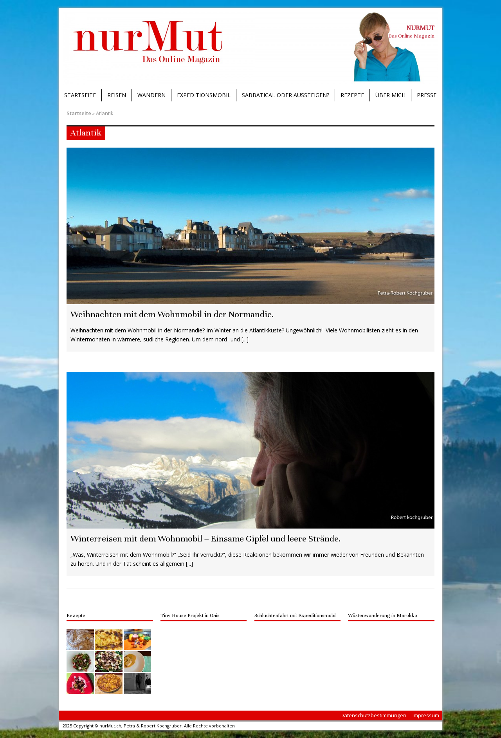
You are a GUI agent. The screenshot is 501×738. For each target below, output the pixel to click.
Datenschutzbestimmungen (373, 715)
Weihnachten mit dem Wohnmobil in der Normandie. (172, 314)
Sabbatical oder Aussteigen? (285, 95)
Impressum (426, 715)
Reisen (116, 95)
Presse (426, 95)
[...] (245, 339)
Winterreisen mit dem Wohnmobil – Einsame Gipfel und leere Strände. (205, 538)
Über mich (390, 95)
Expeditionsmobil (204, 95)
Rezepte (352, 95)
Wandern (151, 95)
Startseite (80, 95)
